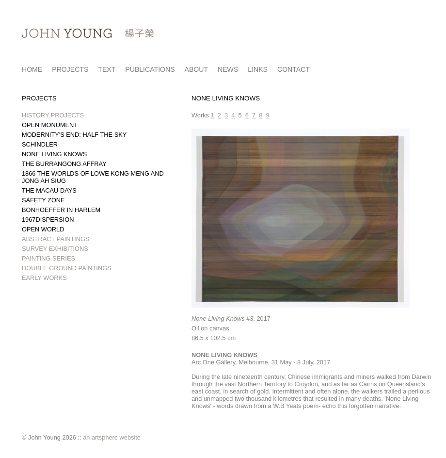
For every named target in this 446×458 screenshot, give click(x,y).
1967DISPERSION (48, 219)
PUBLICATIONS (150, 69)
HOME (32, 69)
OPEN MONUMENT (50, 125)
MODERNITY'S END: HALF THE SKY (74, 134)
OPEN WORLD (43, 229)
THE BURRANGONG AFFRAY (64, 163)
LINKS (258, 69)
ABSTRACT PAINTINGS (56, 239)
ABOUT (196, 69)
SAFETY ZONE (43, 200)
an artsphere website (112, 437)
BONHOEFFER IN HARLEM (61, 209)
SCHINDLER (40, 144)
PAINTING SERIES (48, 258)
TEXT (106, 69)
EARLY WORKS (44, 277)
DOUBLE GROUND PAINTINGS (67, 268)
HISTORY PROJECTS (53, 115)
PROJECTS (70, 69)
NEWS (228, 69)
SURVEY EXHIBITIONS (55, 248)
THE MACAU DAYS (49, 190)
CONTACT (293, 69)
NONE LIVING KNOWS (54, 154)
